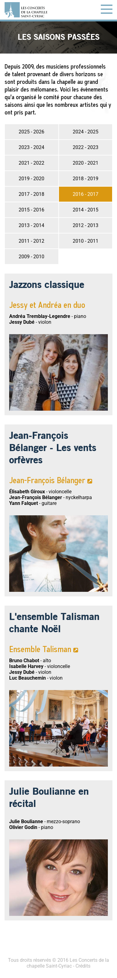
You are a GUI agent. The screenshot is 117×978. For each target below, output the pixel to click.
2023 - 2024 (31, 147)
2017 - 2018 (31, 194)
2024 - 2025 (85, 132)
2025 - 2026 (31, 132)
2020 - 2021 (85, 163)
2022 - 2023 (85, 147)
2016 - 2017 (85, 194)
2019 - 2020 (31, 178)
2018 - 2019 (85, 178)
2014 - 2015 (85, 210)
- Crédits (81, 966)
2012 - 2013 (85, 225)
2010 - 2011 (85, 241)
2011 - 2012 (31, 241)
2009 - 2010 (31, 256)
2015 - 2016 (31, 210)
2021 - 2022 (31, 163)
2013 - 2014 (31, 225)
